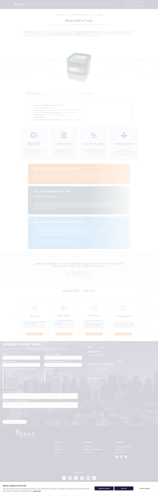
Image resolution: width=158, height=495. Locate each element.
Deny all (124, 488)
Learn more (37, 491)
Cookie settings (144, 488)
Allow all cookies (104, 488)
